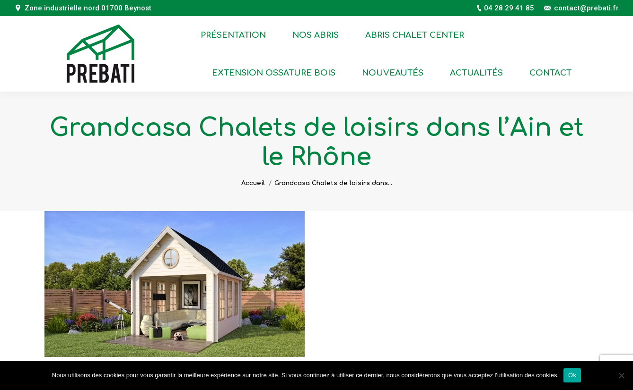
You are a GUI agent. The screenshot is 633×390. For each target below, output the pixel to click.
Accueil (253, 183)
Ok (572, 375)
